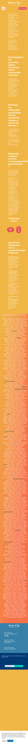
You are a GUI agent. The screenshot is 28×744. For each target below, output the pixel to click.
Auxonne (14, 331)
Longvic (5, 464)
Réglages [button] (4, 741)
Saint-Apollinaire (8, 542)
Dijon (8, 414)
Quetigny (18, 530)
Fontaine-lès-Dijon (9, 431)
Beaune (19, 337)
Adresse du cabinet (8, 640)
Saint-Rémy (8, 562)
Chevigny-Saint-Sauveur (20, 389)
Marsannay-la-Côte (18, 478)
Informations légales (9, 647)
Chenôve (24, 386)
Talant (25, 580)
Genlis (5, 436)
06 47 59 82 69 (8, 632)
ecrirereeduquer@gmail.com (10, 634)
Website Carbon (19, 666)
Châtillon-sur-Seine (10, 381)
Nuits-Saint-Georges (8, 511)
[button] (3, 8)
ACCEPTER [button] (10, 740)
